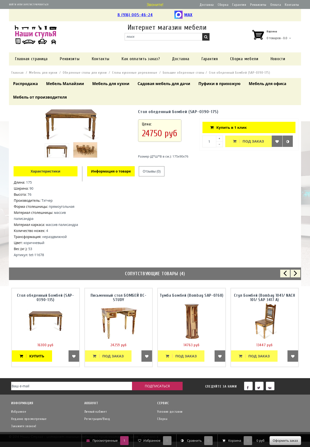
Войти (12, 4)
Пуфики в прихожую (219, 83)
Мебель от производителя (40, 97)
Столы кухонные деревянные (134, 73)
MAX (183, 15)
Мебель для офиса (267, 83)
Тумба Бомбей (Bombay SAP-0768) (191, 295)
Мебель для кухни (43, 73)
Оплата (275, 5)
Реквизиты (258, 5)
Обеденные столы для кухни (85, 73)
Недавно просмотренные (29, 419)
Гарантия (239, 5)
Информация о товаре (111, 171)
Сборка (223, 5)
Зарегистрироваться (36, 4)
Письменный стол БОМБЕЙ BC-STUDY (118, 297)
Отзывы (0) (152, 171)
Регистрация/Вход (97, 419)
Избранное (18, 411)
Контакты (292, 5)
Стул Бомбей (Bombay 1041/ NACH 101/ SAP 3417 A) (264, 297)
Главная (17, 73)
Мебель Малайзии (65, 83)
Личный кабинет (95, 411)
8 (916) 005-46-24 (135, 14)
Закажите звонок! (23, 426)
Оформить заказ (285, 440)
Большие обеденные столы (183, 73)
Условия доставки (170, 411)
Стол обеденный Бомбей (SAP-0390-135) (45, 297)
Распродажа (25, 83)
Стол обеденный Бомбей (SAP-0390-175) (239, 73)
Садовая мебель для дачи (164, 83)
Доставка (207, 5)
